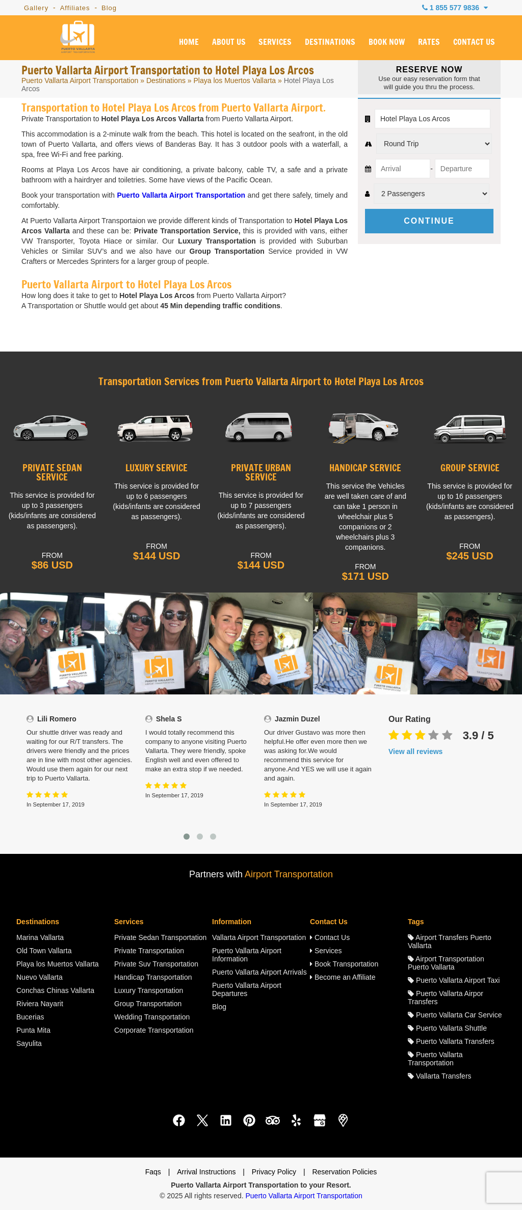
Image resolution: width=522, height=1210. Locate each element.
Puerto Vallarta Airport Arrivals (259, 972)
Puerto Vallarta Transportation (435, 1059)
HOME (189, 42)
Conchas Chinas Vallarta (55, 990)
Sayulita (29, 1043)
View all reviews (415, 751)
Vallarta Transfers (440, 1076)
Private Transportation (149, 951)
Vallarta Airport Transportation (259, 937)
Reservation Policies (344, 1172)
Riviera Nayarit (39, 1004)
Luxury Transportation (148, 990)
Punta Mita (33, 1030)
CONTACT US (474, 42)
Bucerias (30, 1017)
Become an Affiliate (342, 977)
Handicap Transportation (153, 977)
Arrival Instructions (206, 1172)
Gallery (36, 8)
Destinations (166, 80)
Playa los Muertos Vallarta (235, 80)
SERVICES (275, 42)
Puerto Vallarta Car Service (455, 1015)
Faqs (153, 1172)
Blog (109, 8)
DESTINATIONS (330, 42)
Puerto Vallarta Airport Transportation (79, 80)
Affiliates (75, 8)
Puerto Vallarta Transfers (451, 1041)
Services (326, 951)
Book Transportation (344, 964)
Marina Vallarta (40, 937)
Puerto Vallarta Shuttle (447, 1028)
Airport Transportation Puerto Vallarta (446, 963)
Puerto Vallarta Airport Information (246, 955)
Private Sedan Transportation (160, 937)
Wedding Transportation (152, 1017)
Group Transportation (147, 1004)
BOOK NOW (387, 42)
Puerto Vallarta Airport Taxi (454, 980)
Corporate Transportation (154, 1030)
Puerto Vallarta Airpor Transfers (445, 997)
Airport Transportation (289, 874)
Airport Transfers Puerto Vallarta (449, 941)
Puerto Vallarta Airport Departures (246, 989)
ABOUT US (229, 42)
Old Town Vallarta (43, 951)
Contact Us (330, 937)
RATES (429, 42)
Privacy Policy (274, 1172)
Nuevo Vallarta (39, 977)
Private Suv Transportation (156, 964)
